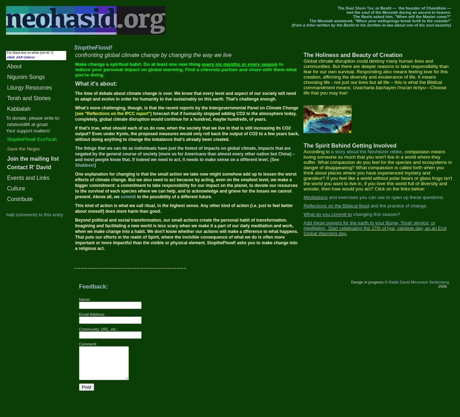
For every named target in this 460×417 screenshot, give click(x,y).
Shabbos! (85, 165)
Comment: (88, 344)
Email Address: (92, 314)
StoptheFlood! (93, 48)
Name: (85, 299)
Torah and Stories (29, 98)
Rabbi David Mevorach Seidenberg (418, 282)
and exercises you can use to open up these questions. (373, 197)
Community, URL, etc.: (98, 329)
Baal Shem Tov (359, 8)
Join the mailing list (33, 159)
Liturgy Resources (29, 88)
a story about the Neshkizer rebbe (366, 151)
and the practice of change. (365, 205)
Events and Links (28, 178)
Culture (16, 188)
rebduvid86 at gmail (27, 124)
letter (311, 25)
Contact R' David (29, 167)
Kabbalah (18, 109)
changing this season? (351, 214)
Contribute (20, 199)
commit (128, 196)
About (14, 66)
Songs (26, 77)
